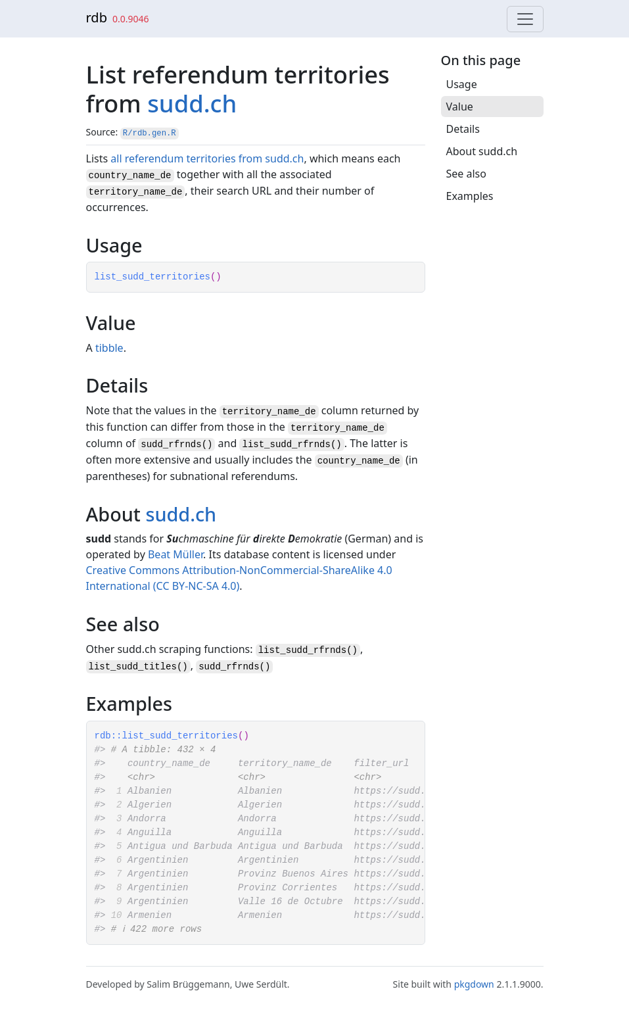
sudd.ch (192, 103)
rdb (96, 17)
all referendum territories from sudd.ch (207, 158)
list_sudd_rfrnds (302, 650)
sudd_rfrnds (228, 667)
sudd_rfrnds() (176, 444)
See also (466, 173)
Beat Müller (175, 554)
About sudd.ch (482, 151)
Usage (461, 84)
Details (463, 129)
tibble (109, 348)
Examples (470, 196)
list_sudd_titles (133, 667)
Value (459, 106)
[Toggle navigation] (525, 19)
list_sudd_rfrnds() (291, 444)
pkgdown (474, 984)
